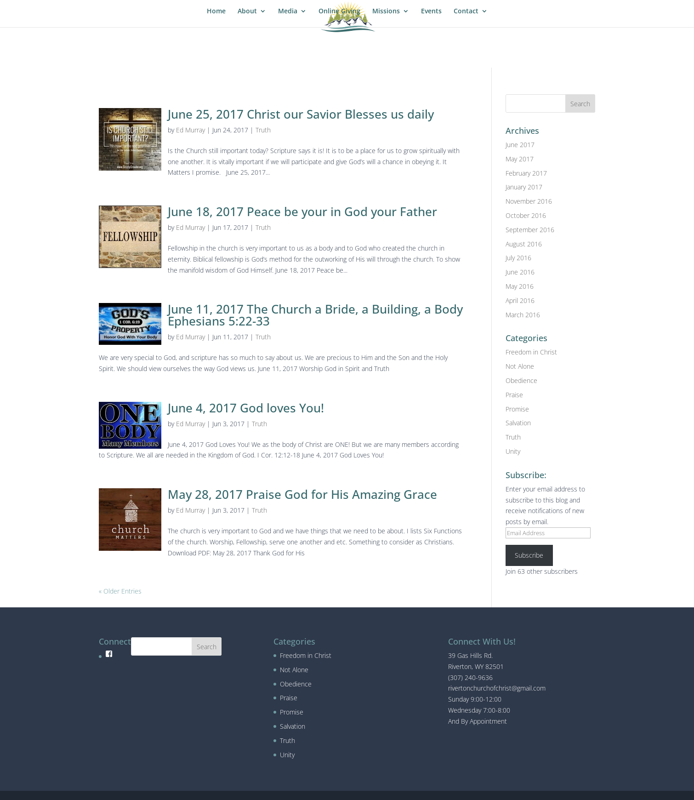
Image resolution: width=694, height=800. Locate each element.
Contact (466, 11)
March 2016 (523, 314)
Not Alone (520, 366)
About (247, 11)
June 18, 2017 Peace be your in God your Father (302, 211)
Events (431, 11)
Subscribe (529, 555)
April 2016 (520, 300)
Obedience (521, 380)
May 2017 (520, 158)
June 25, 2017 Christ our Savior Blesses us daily (301, 114)
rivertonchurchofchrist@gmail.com (497, 688)
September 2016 (530, 229)
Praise (514, 394)
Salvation (518, 422)
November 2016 (529, 201)
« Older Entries (120, 591)
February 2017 (526, 173)
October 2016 (526, 215)
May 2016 (520, 286)
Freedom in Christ (531, 352)
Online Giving (339, 11)
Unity (513, 451)
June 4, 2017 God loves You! (246, 408)
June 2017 (520, 144)
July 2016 (518, 257)
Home (216, 11)
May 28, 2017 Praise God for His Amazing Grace (302, 494)
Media (287, 11)
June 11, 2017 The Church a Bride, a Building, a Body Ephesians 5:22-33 (315, 315)
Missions (386, 11)
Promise (517, 409)
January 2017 (524, 187)
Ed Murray (190, 130)
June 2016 (520, 272)
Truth (263, 130)
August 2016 (524, 244)
